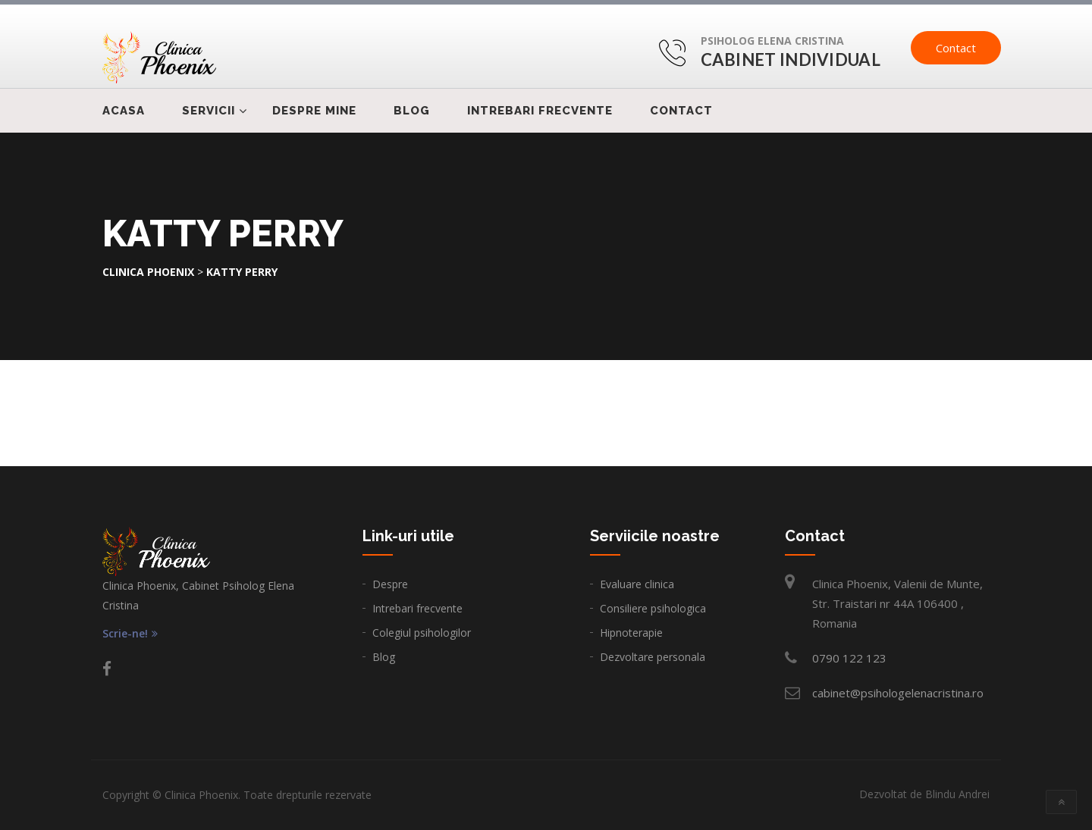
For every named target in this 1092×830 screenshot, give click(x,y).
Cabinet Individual (790, 59)
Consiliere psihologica (653, 608)
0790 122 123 (849, 658)
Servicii (208, 110)
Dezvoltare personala (652, 657)
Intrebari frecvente (540, 110)
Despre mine (314, 110)
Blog (412, 110)
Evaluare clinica (637, 584)
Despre (390, 584)
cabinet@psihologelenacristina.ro (898, 692)
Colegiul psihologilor (421, 632)
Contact (956, 47)
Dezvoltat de (924, 794)
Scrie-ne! (130, 634)
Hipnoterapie (631, 632)
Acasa (123, 110)
